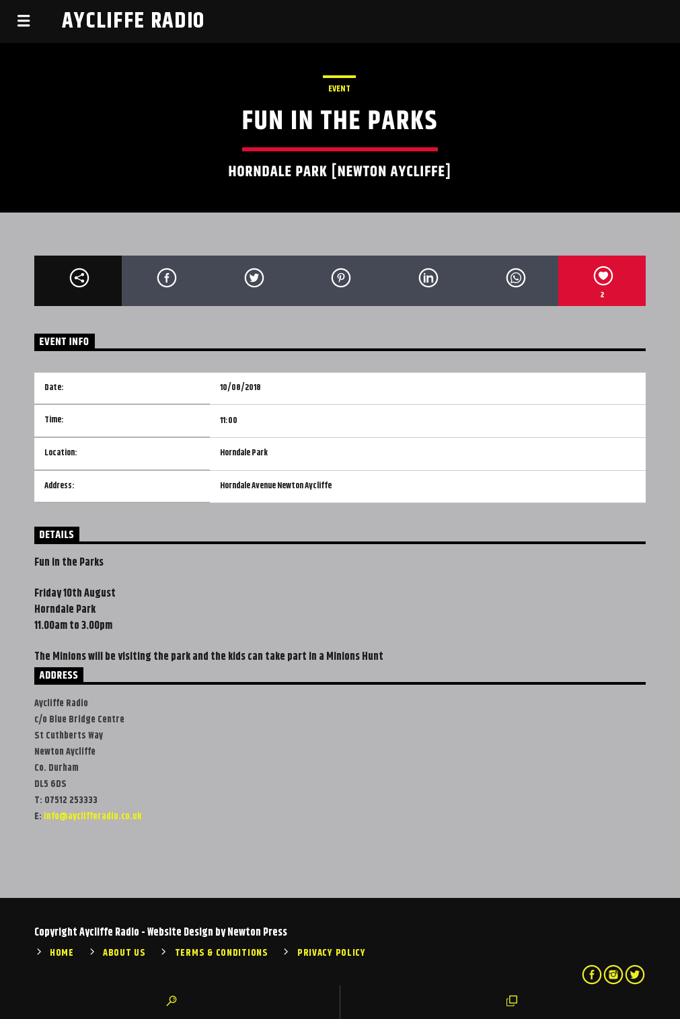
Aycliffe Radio (134, 21)
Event (339, 89)
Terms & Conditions (221, 953)
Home (62, 953)
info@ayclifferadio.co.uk (92, 816)
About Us (124, 953)
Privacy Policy (331, 953)
